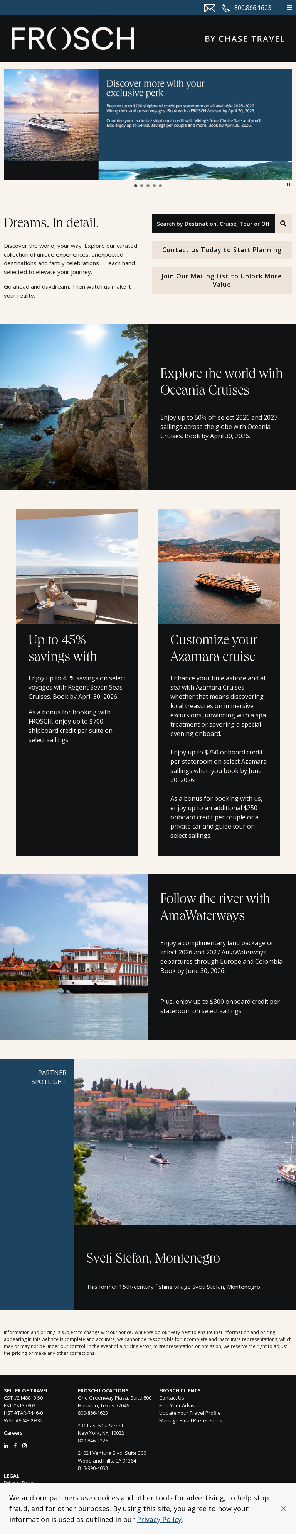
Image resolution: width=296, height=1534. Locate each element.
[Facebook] (15, 1445)
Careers (13, 1432)
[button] (284, 1508)
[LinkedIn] (6, 1445)
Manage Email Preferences (190, 1420)
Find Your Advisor (179, 1405)
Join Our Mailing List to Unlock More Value (222, 280)
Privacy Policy (159, 1519)
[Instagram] (24, 1445)
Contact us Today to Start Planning (222, 250)
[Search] (283, 223)
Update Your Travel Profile (190, 1412)
